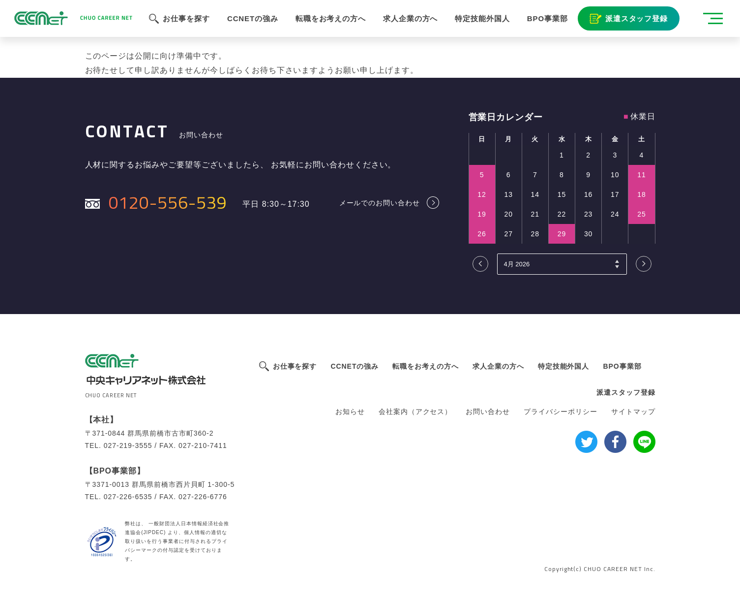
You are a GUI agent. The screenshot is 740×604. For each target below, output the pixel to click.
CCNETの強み (354, 366)
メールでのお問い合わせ (379, 202)
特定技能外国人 (564, 366)
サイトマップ (633, 411)
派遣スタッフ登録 (625, 392)
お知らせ (350, 411)
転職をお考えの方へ (425, 366)
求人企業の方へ (498, 366)
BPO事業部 (622, 366)
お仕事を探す (295, 366)
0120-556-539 (168, 202)
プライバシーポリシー (560, 411)
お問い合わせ (488, 411)
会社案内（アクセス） (415, 411)
